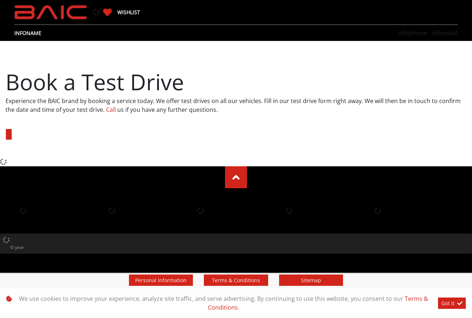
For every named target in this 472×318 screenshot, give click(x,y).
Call (111, 110)
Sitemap (311, 280)
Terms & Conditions (236, 280)
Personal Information (161, 280)
